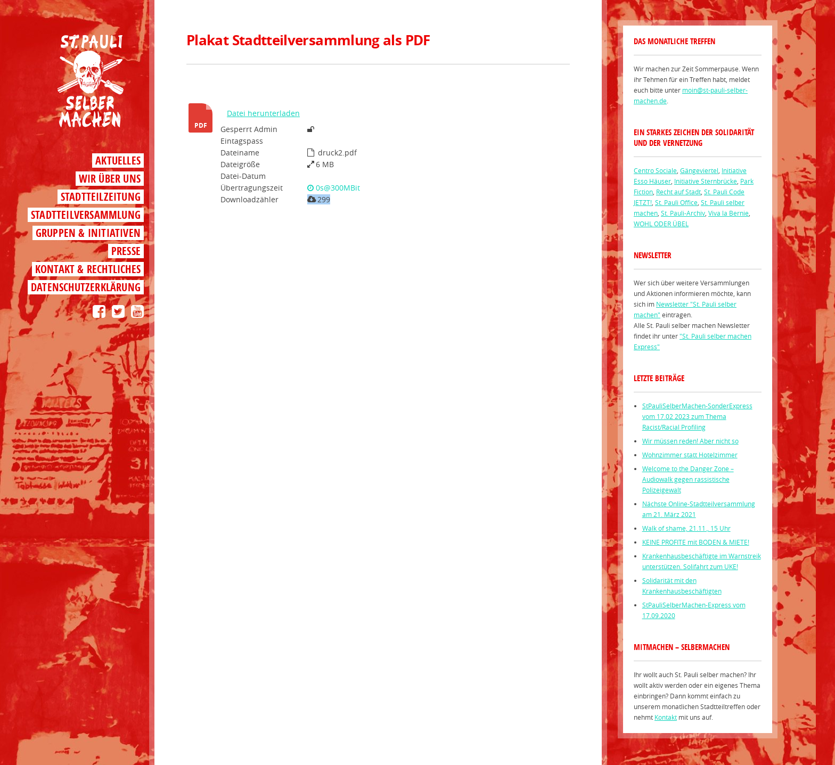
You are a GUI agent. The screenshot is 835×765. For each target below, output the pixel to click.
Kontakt (665, 717)
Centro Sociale (655, 170)
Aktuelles (118, 160)
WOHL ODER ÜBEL (661, 223)
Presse (126, 251)
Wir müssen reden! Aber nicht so (690, 441)
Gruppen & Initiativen (88, 233)
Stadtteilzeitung (101, 197)
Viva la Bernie (728, 213)
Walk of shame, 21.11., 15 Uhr (686, 528)
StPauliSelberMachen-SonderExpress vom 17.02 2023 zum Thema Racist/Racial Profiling (697, 416)
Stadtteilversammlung (86, 215)
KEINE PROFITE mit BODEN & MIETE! (695, 542)
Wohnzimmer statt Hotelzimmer (690, 454)
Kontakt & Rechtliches (88, 269)
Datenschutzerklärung (86, 287)
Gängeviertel (699, 170)
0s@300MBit (333, 188)
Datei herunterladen (263, 113)
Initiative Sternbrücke (705, 181)
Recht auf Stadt (678, 191)
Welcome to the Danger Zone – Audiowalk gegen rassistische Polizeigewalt (688, 479)
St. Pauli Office (676, 202)
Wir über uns (110, 178)
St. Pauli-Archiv (683, 213)
